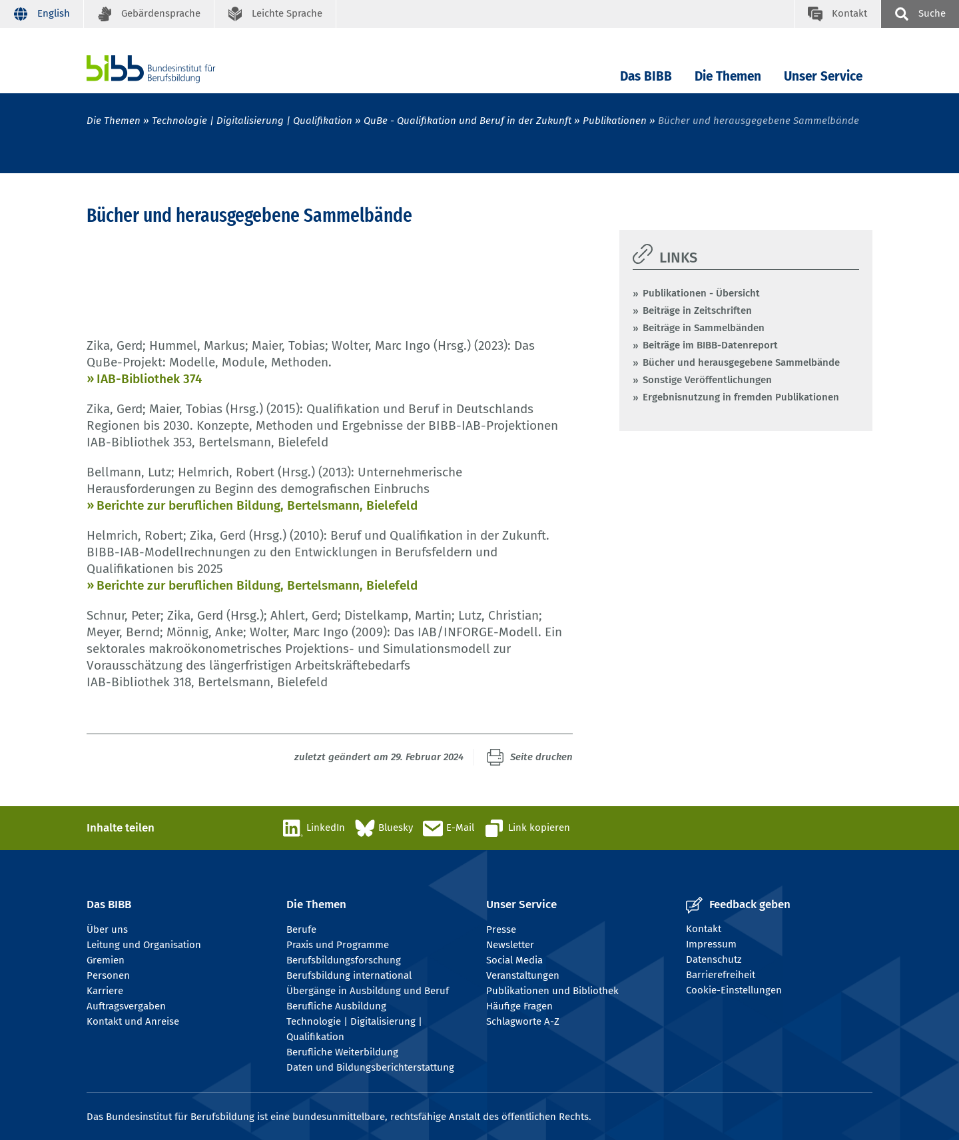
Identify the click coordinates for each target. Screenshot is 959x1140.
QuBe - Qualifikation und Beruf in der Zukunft (467, 121)
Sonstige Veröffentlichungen (707, 380)
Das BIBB (646, 76)
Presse (501, 929)
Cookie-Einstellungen (734, 990)
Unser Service (823, 76)
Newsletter (510, 945)
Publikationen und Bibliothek (552, 991)
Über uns (107, 929)
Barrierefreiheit (720, 975)
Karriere (105, 991)
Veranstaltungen (522, 975)
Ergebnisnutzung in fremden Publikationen (741, 397)
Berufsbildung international (349, 975)
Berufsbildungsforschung (343, 960)
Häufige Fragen (519, 1006)
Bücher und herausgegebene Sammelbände (741, 362)
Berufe (301, 929)
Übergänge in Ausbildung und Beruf (367, 991)
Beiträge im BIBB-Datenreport (710, 345)
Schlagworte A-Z (522, 1021)
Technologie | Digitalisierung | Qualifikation (252, 121)
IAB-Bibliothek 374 (149, 378)
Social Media (514, 960)
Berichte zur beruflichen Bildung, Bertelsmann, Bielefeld (257, 505)
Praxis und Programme (337, 945)
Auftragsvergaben (126, 1006)
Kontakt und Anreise (133, 1021)
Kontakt (703, 929)
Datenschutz (714, 959)
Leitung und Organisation (144, 945)
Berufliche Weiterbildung (342, 1052)
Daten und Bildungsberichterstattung (370, 1067)
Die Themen (728, 76)
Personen (108, 975)
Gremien (106, 960)
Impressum (711, 944)
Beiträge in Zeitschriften (697, 310)
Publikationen (615, 121)
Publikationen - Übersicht (701, 293)
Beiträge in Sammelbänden (704, 328)
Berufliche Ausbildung (336, 1006)
